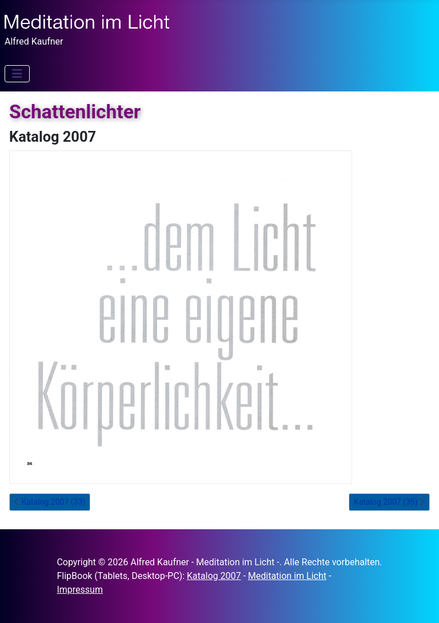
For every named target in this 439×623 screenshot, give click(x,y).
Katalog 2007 (214, 575)
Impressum (80, 589)
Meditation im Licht (287, 575)
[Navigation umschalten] (17, 73)
